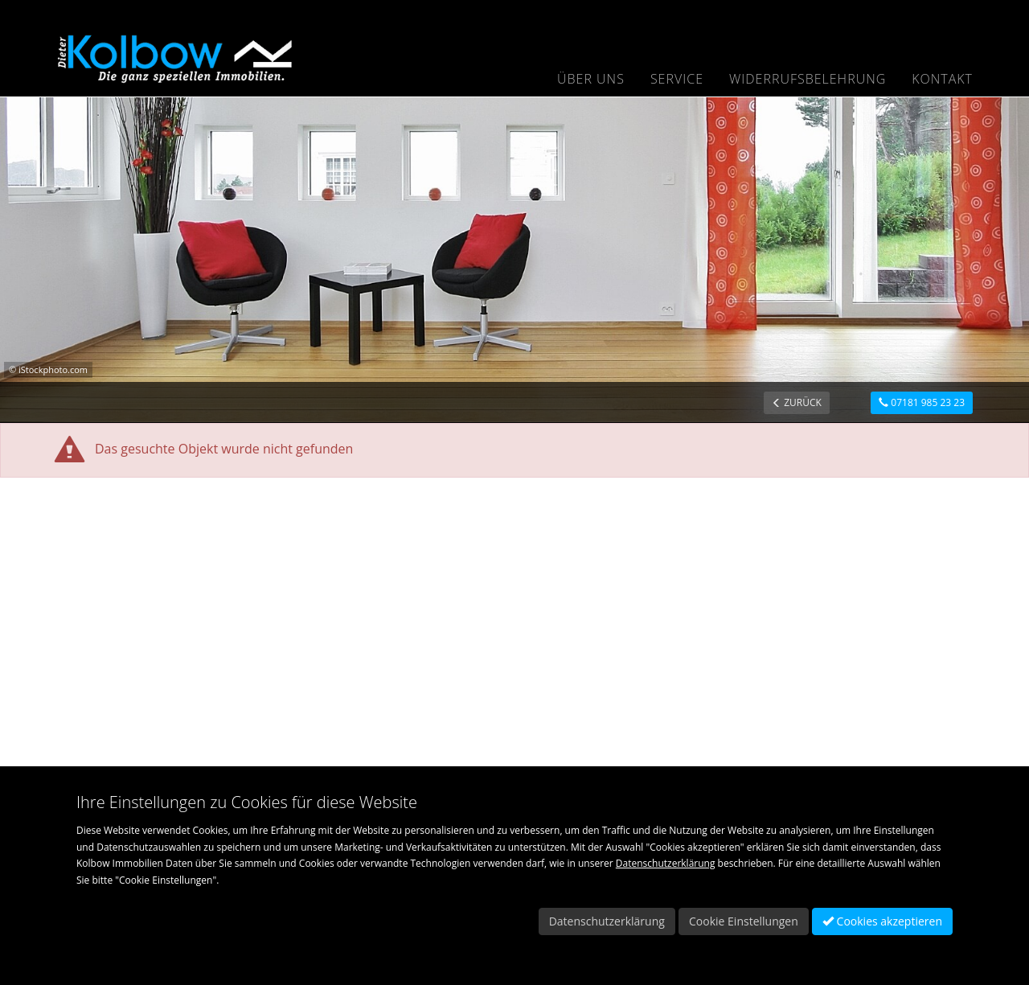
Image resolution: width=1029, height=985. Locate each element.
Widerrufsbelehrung (807, 79)
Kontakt (942, 79)
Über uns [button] (591, 79)
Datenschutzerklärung (665, 863)
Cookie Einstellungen (743, 921)
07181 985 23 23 (922, 402)
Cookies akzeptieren (882, 921)
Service (676, 79)
